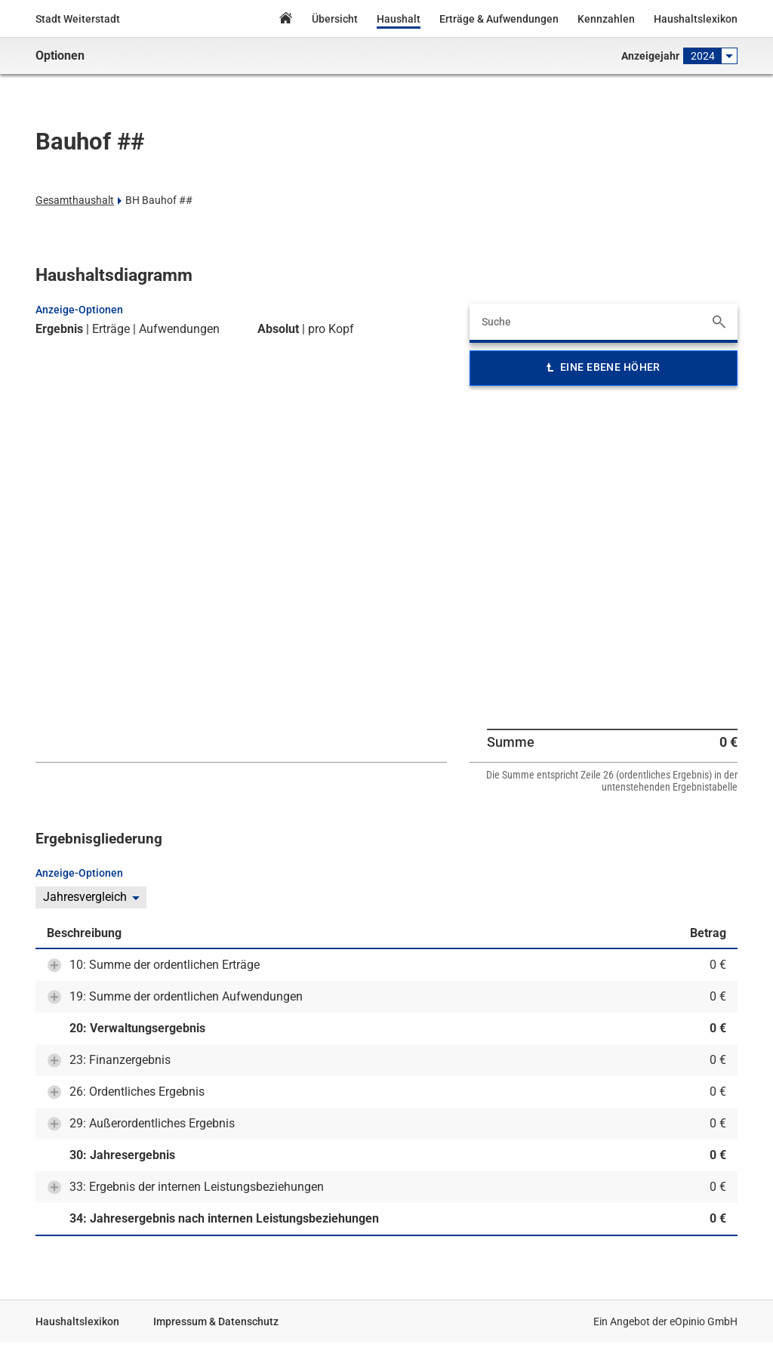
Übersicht (335, 19)
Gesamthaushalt (74, 200)
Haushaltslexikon (696, 19)
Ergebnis (59, 329)
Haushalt (398, 19)
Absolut (278, 329)
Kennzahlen (606, 19)
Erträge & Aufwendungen (499, 19)
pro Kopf (331, 329)
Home (285, 20)
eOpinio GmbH (704, 1321)
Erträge (111, 329)
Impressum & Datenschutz (216, 1321)
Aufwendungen (179, 329)
